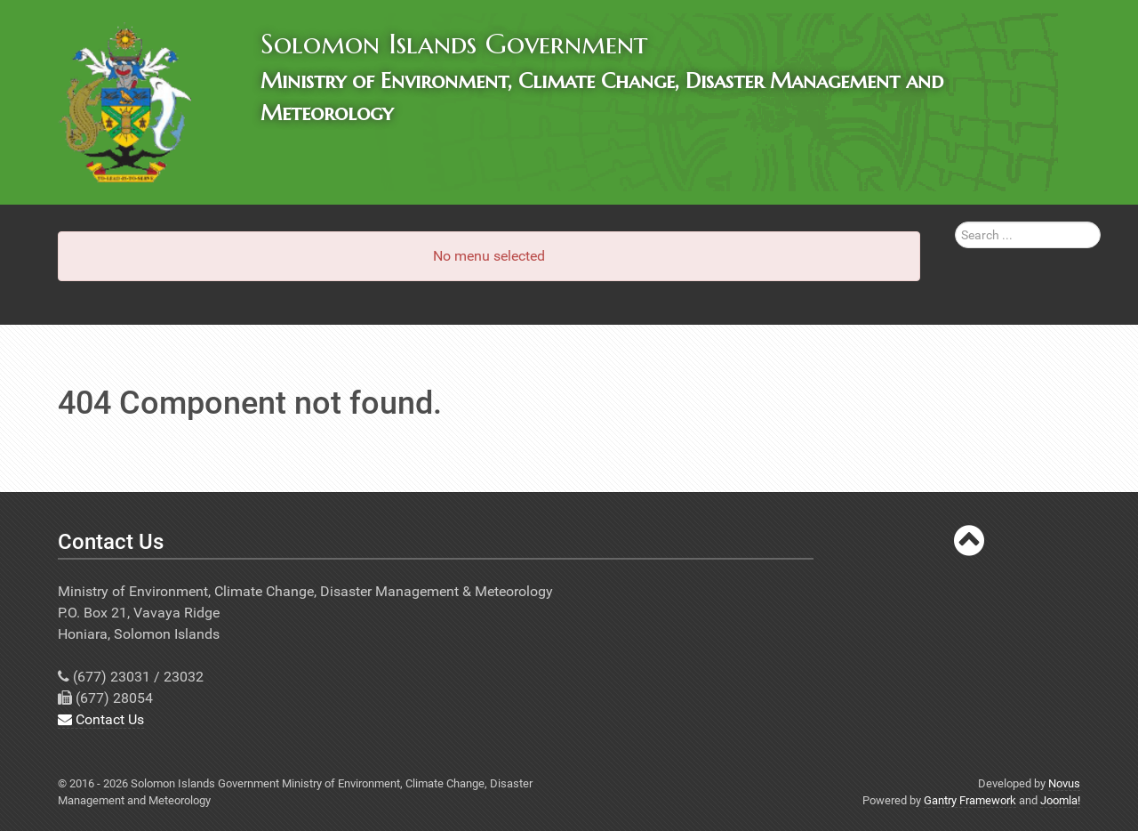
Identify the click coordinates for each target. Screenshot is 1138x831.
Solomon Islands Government (453, 43)
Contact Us (101, 719)
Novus (1064, 783)
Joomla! (1060, 800)
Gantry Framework (970, 800)
